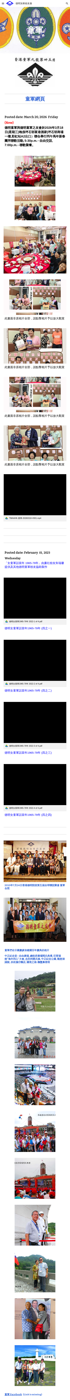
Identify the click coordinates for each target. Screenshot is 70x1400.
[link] (35, 497)
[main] (35, 30)
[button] (3, 3)
